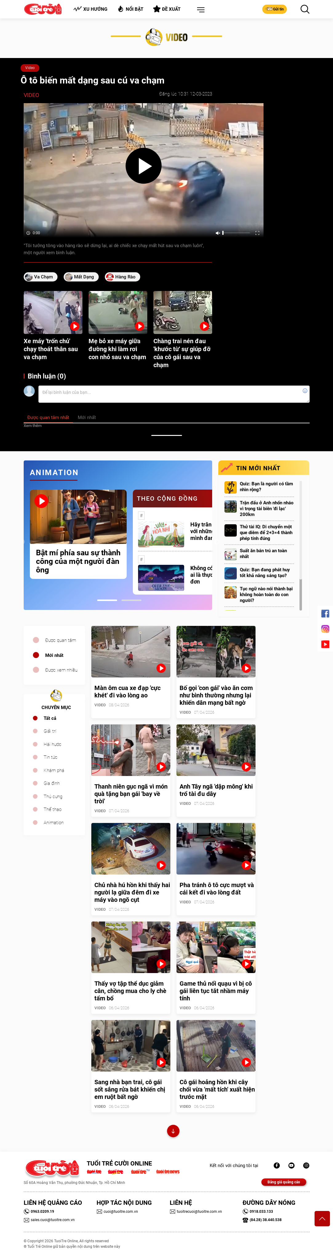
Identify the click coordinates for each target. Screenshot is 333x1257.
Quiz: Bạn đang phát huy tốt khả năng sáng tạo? (265, 572)
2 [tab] (131, 600)
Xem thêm (33, 425)
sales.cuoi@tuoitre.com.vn (49, 1220)
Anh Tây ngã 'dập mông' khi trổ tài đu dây (216, 790)
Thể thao (52, 809)
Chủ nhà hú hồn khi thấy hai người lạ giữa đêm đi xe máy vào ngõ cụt (132, 892)
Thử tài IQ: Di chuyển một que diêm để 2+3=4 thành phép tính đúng (266, 532)
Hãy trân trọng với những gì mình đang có (208, 531)
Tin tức (50, 757)
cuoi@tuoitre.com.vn (117, 1211)
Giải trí (50, 731)
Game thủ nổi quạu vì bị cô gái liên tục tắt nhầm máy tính (216, 991)
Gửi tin (274, 9)
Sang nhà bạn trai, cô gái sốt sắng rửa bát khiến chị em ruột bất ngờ (129, 1089)
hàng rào (125, 277)
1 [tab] (107, 600)
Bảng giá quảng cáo (284, 1182)
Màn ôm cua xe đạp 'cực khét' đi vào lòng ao (127, 691)
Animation (54, 822)
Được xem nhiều (61, 670)
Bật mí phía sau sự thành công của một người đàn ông (78, 561)
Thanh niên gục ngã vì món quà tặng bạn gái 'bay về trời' (131, 794)
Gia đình (52, 783)
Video (30, 68)
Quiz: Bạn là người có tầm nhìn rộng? (266, 486)
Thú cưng (53, 796)
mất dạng (84, 277)
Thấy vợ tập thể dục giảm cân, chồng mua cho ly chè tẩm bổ (130, 991)
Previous (22, 542)
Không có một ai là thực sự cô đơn (209, 575)
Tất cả (50, 718)
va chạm (43, 277)
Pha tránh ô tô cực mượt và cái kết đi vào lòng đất (217, 888)
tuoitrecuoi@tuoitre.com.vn (196, 1211)
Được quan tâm (60, 640)
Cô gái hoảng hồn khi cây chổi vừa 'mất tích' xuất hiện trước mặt (217, 1089)
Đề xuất (166, 9)
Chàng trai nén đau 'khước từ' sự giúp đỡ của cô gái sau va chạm (182, 353)
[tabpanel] (78, 534)
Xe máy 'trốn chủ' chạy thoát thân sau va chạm (51, 349)
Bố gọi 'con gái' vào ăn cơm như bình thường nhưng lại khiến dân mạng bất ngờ (216, 695)
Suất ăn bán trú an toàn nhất (263, 553)
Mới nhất (54, 655)
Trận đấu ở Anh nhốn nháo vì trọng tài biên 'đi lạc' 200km (266, 508)
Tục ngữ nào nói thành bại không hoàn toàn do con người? (266, 594)
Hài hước (52, 744)
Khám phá (54, 770)
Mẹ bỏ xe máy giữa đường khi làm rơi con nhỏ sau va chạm (117, 349)
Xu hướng (90, 9)
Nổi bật (130, 8)
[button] (199, 10)
